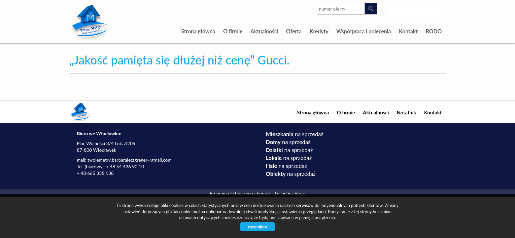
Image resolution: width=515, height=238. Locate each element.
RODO (434, 31)
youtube (413, 7)
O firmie (233, 31)
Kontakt (408, 31)
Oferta (293, 31)
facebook (439, 7)
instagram (400, 7)
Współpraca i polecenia (363, 31)
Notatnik (406, 112)
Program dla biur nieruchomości (242, 193)
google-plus (426, 9)
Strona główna (198, 31)
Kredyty (318, 31)
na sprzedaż (294, 134)
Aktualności (264, 31)
